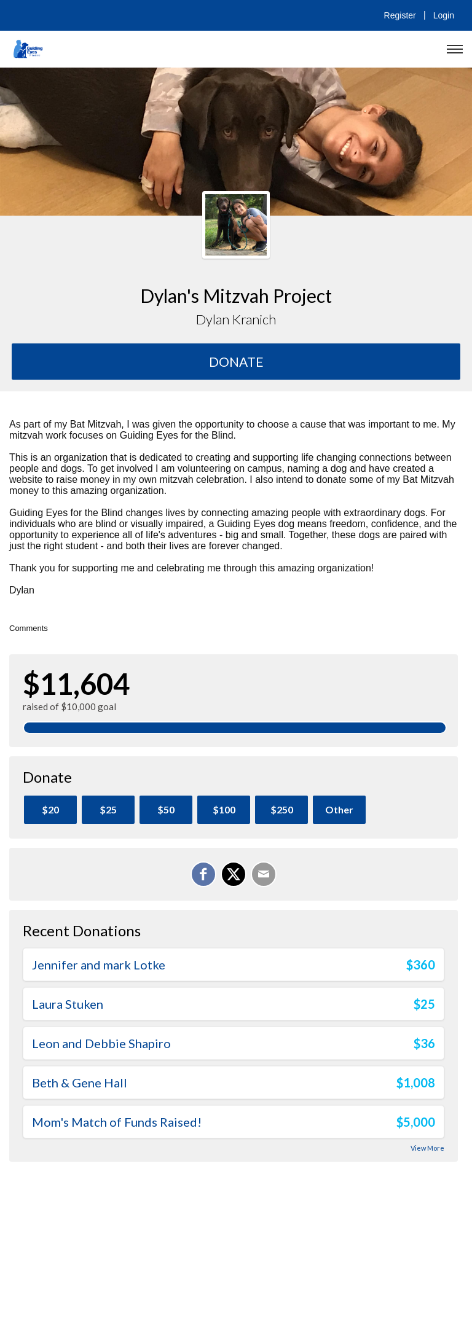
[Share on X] (233, 874)
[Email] (264, 874)
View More (427, 1148)
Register (400, 15)
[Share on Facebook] (203, 874)
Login (443, 15)
